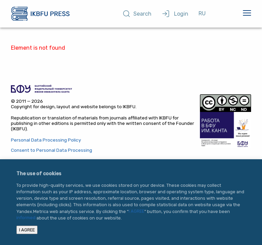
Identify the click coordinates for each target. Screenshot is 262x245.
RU (202, 13)
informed (25, 217)
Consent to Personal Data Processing (51, 150)
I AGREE (136, 211)
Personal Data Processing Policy (46, 140)
